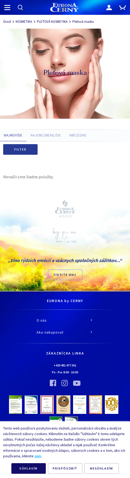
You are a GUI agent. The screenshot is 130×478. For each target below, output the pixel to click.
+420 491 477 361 (65, 365)
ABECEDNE (78, 135)
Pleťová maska (83, 21)
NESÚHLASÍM (101, 468)
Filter (20, 149)
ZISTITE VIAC (65, 275)
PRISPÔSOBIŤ (65, 468)
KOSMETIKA (24, 21)
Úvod (7, 21)
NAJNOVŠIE (13, 135)
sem (37, 456)
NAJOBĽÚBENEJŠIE (45, 135)
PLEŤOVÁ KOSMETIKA (52, 21)
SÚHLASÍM (28, 468)
